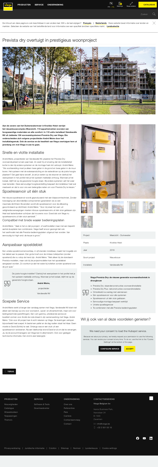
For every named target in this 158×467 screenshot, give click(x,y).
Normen (77, 448)
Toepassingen (10, 416)
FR (109, 7)
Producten (11, 399)
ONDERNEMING (72, 399)
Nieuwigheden (11, 404)
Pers (66, 412)
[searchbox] (76, 14)
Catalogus (9, 408)
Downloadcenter (41, 408)
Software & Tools (41, 404)
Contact (67, 424)
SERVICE (38, 399)
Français (87, 23)
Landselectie (113, 26)
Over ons (68, 404)
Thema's (8, 420)
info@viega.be (102, 424)
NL (113, 7)
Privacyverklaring (12, 448)
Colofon (52, 448)
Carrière (67, 416)
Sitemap (65, 448)
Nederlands (101, 23)
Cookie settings (109, 448)
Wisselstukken (11, 412)
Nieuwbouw (115, 257)
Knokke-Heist (116, 242)
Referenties (69, 408)
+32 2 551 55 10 (103, 427)
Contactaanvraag (72, 420)
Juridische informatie (34, 448)
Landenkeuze (91, 448)
